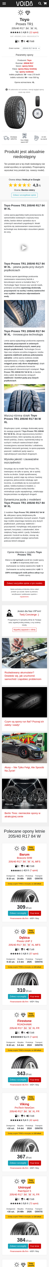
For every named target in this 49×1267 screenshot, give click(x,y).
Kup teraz (34, 913)
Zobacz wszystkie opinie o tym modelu (24, 583)
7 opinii (33, 870)
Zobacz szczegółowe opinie (24, 195)
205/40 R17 (28, 63)
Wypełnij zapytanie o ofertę (25, 630)
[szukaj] (40, 3)
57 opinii (34, 954)
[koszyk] (45, 3)
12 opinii (34, 32)
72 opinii (34, 1203)
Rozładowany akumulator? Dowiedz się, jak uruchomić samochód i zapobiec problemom (23, 675)
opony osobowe (26, 72)
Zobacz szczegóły (18, 913)
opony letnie (27, 66)
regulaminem (24, 596)
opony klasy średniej (27, 69)
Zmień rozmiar (14, 48)
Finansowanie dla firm (19, 918)
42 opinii (34, 1120)
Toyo (29, 60)
